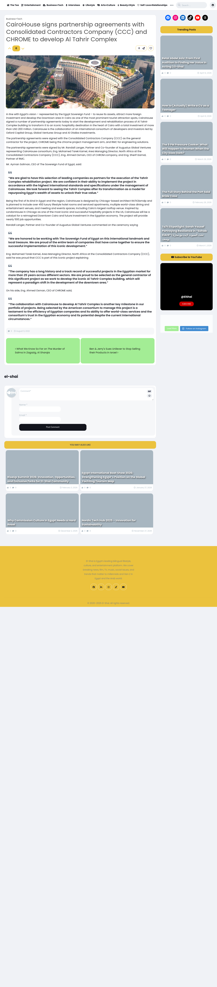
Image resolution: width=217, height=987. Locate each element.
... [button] (172, 5)
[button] (141, 48)
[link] (151, 48)
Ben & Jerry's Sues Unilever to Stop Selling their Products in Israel (114, 350)
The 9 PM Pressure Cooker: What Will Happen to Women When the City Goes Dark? (185, 149)
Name (23, 404)
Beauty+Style (126, 5)
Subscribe (186, 304)
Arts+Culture (106, 5)
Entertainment (31, 5)
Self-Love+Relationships (152, 5)
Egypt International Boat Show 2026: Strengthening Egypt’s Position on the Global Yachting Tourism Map (113, 477)
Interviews (73, 5)
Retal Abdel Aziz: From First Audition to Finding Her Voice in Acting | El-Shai (184, 62)
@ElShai (186, 297)
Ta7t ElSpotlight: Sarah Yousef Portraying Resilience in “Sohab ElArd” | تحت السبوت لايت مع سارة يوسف (184, 233)
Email (23, 415)
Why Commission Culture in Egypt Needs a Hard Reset (41, 522)
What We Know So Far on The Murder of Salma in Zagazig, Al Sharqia (40, 350)
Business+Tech (53, 5)
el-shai (11, 376)
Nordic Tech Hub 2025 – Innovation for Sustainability (109, 522)
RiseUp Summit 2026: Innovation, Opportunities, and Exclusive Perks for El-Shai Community (41, 479)
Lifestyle (89, 5)
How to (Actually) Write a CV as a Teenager (185, 108)
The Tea (13, 5)
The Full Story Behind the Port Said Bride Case (186, 194)
